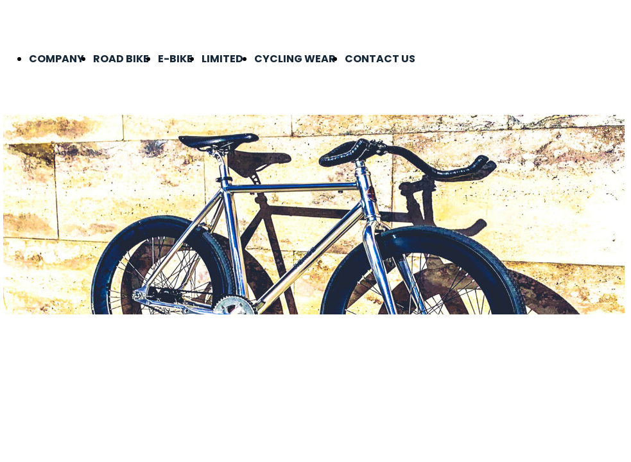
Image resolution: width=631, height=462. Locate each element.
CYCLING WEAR (295, 58)
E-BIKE (175, 58)
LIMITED (223, 58)
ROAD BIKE (121, 58)
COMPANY (56, 58)
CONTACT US (380, 58)
